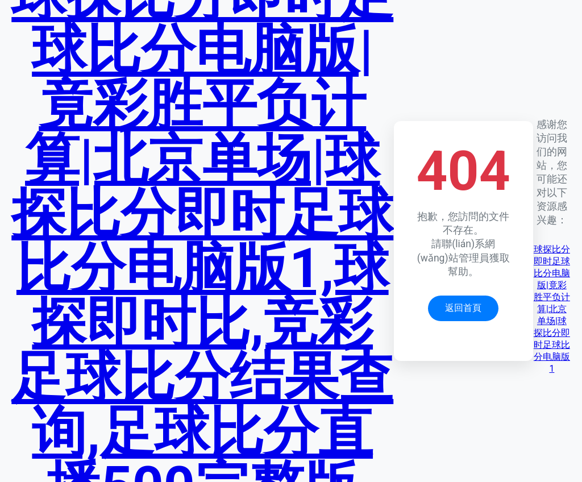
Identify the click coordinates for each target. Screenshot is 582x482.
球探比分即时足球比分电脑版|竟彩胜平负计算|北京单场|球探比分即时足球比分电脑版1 (552, 309)
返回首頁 (463, 307)
